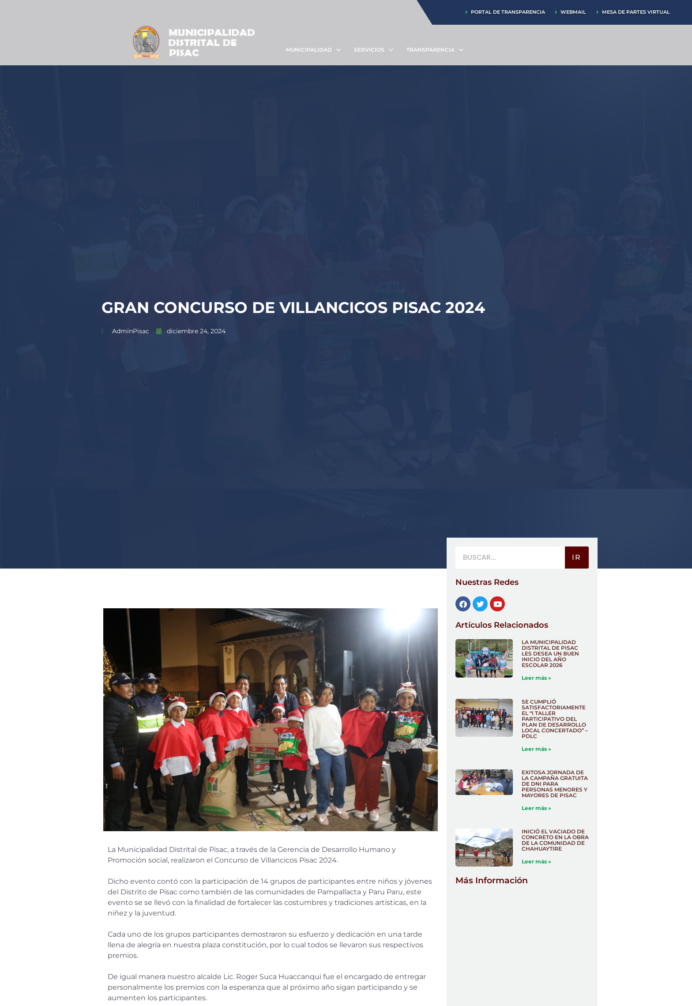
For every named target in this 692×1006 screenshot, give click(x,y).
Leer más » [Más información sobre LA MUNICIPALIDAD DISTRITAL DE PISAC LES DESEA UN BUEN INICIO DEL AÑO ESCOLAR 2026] (536, 678)
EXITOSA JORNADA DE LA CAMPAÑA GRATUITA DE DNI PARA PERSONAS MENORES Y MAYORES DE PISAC (555, 784)
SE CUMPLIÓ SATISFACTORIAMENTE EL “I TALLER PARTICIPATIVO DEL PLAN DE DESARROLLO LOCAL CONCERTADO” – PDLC (555, 719)
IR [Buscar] (576, 558)
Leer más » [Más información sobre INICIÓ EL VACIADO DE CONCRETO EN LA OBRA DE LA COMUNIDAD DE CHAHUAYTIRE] (536, 862)
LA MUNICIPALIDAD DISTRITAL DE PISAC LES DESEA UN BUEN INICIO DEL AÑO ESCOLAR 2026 (550, 654)
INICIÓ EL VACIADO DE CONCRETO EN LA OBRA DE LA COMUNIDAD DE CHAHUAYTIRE (555, 841)
